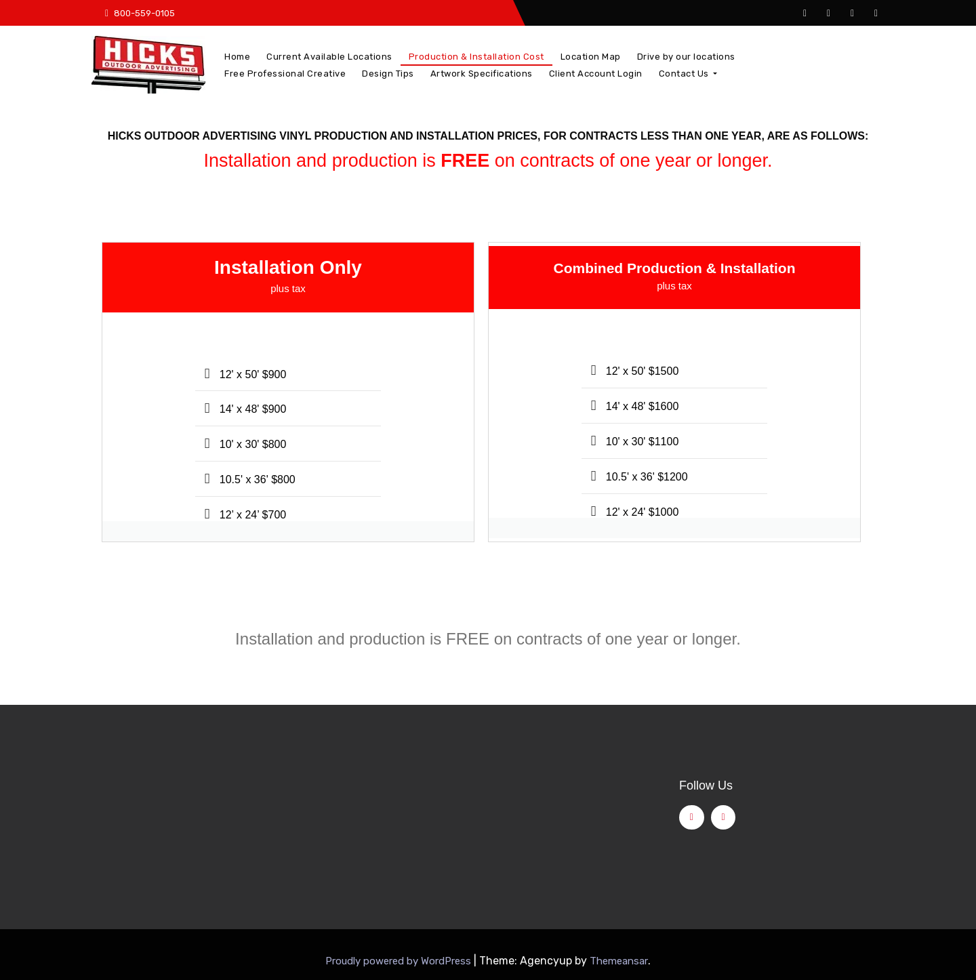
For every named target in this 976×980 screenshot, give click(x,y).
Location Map (591, 57)
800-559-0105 (140, 13)
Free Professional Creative (285, 73)
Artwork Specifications (481, 73)
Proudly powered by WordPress (399, 961)
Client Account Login (596, 73)
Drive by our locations (686, 57)
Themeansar (619, 961)
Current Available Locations (329, 57)
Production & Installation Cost (476, 57)
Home (237, 57)
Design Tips (388, 73)
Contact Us (688, 73)
